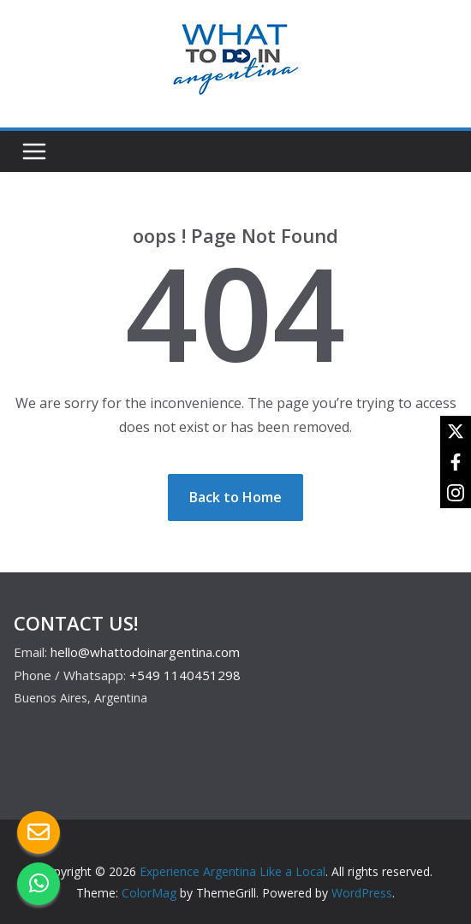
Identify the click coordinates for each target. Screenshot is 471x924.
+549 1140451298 (185, 675)
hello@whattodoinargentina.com (145, 651)
